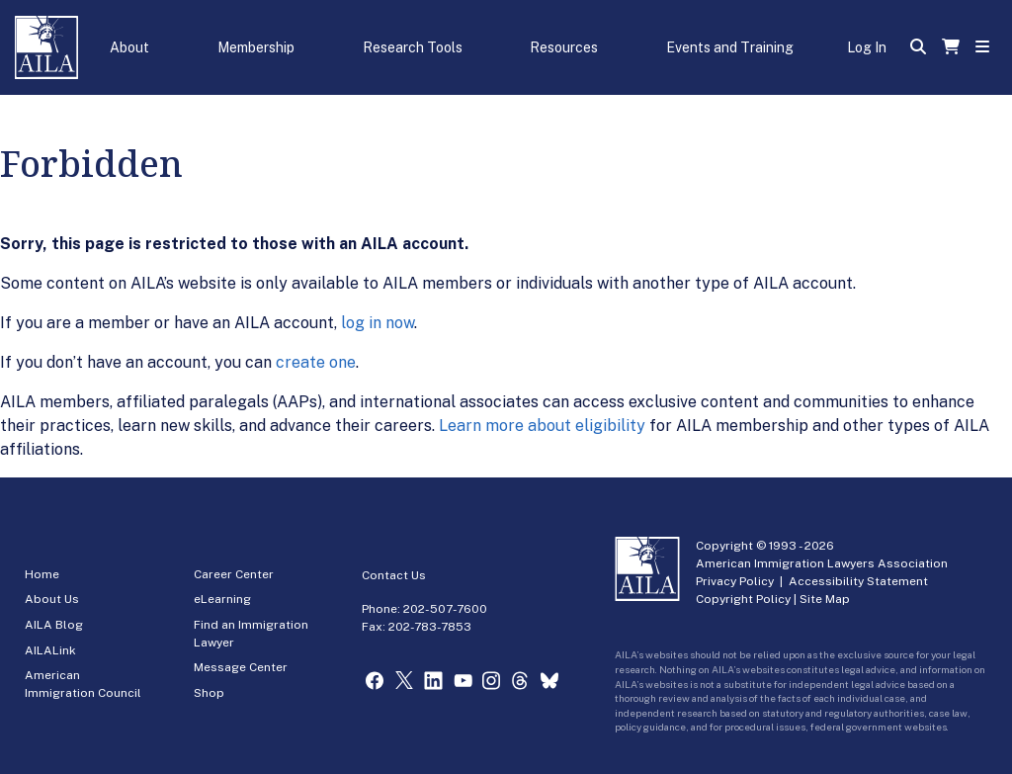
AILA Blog (54, 625)
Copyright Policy (743, 599)
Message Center (241, 667)
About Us (52, 599)
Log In (866, 47)
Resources (564, 47)
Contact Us (394, 575)
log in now (377, 322)
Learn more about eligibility (542, 425)
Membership (256, 47)
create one (316, 362)
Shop (209, 693)
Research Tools (413, 47)
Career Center (234, 574)
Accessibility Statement (858, 581)
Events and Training (730, 47)
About (129, 47)
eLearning (222, 599)
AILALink (50, 650)
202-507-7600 (445, 609)
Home (42, 574)
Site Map (825, 599)
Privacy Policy (735, 581)
